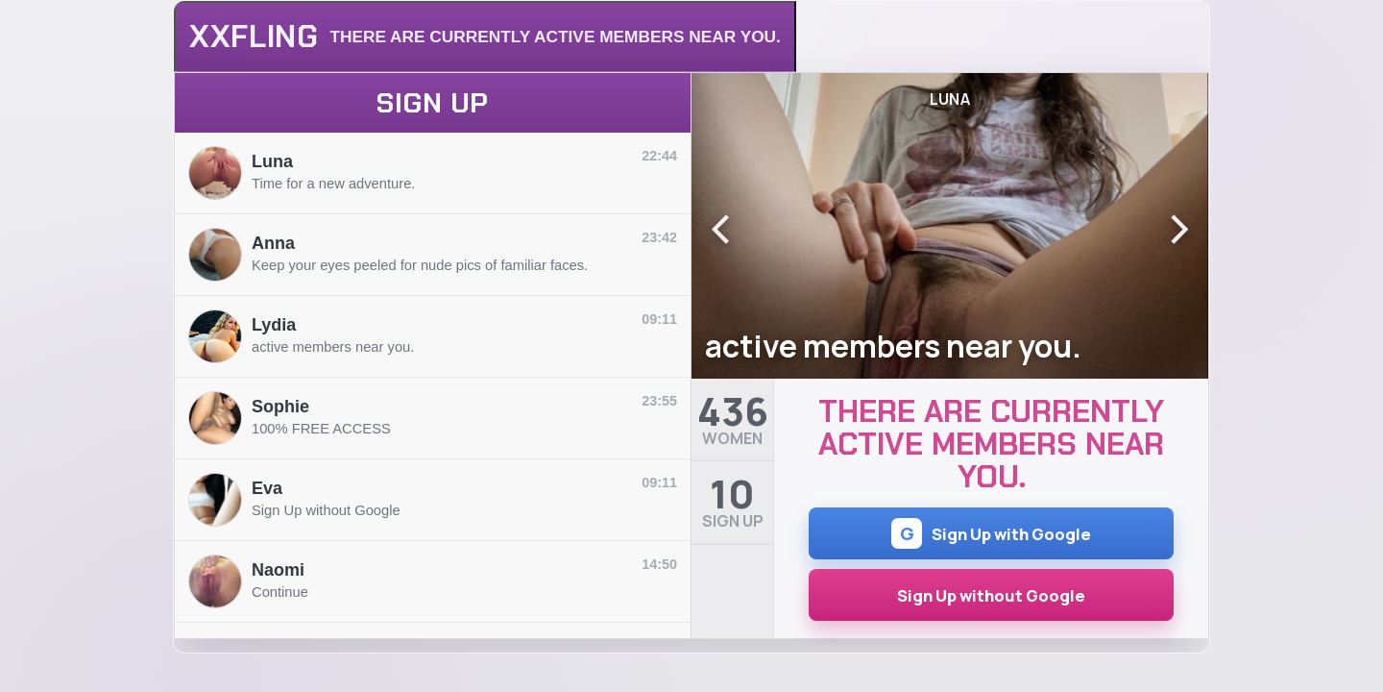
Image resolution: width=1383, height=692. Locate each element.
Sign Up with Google (991, 533)
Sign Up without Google (991, 595)
